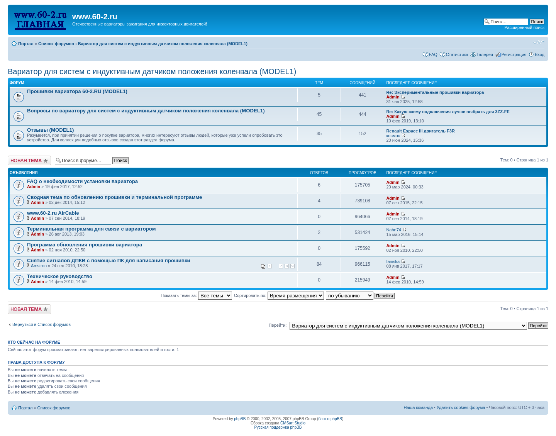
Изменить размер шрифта (538, 42)
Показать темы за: (196, 295)
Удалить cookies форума (461, 407)
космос (393, 135)
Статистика (457, 54)
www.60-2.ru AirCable (53, 213)
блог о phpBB (330, 419)
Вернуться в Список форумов (41, 324)
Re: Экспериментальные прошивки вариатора (435, 92)
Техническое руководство (59, 276)
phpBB (240, 419)
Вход (539, 54)
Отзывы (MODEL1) (50, 130)
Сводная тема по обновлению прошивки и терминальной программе (114, 197)
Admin (392, 97)
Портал (26, 43)
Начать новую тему (29, 160)
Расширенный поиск (524, 27)
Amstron (39, 265)
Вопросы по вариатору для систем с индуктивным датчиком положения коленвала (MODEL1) (146, 111)
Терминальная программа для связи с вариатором (91, 229)
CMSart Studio (292, 423)
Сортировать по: (279, 295)
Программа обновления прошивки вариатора (84, 245)
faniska (393, 261)
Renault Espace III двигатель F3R (420, 131)
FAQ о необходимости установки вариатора (82, 181)
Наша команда (417, 407)
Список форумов (56, 43)
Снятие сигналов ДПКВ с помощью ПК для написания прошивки (108, 260)
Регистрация (514, 54)
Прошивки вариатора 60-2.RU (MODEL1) (77, 91)
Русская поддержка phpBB (278, 427)
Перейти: (278, 325)
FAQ (433, 54)
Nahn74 (393, 229)
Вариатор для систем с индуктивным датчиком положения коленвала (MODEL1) (162, 43)
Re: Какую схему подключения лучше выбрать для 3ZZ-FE (447, 111)
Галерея (485, 54)
